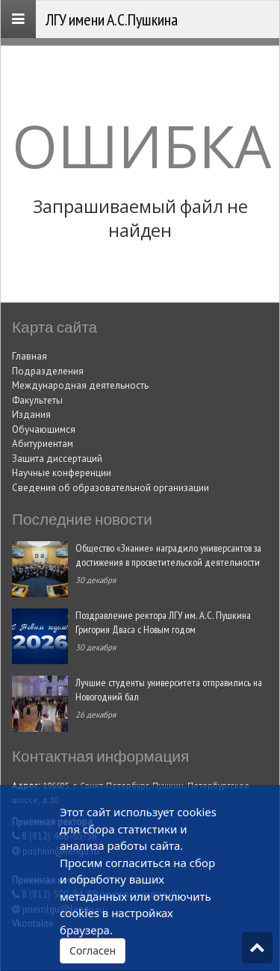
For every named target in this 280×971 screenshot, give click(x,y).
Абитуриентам (42, 443)
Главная (29, 356)
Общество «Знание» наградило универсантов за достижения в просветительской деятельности (168, 554)
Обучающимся (43, 429)
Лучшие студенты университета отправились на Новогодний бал (168, 689)
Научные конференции (61, 472)
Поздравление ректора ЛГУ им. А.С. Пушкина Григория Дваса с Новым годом (163, 622)
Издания (31, 414)
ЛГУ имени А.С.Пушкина (112, 19)
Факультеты (37, 400)
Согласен (92, 950)
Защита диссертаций (57, 458)
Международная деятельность (80, 385)
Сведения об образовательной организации (110, 487)
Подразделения (48, 371)
